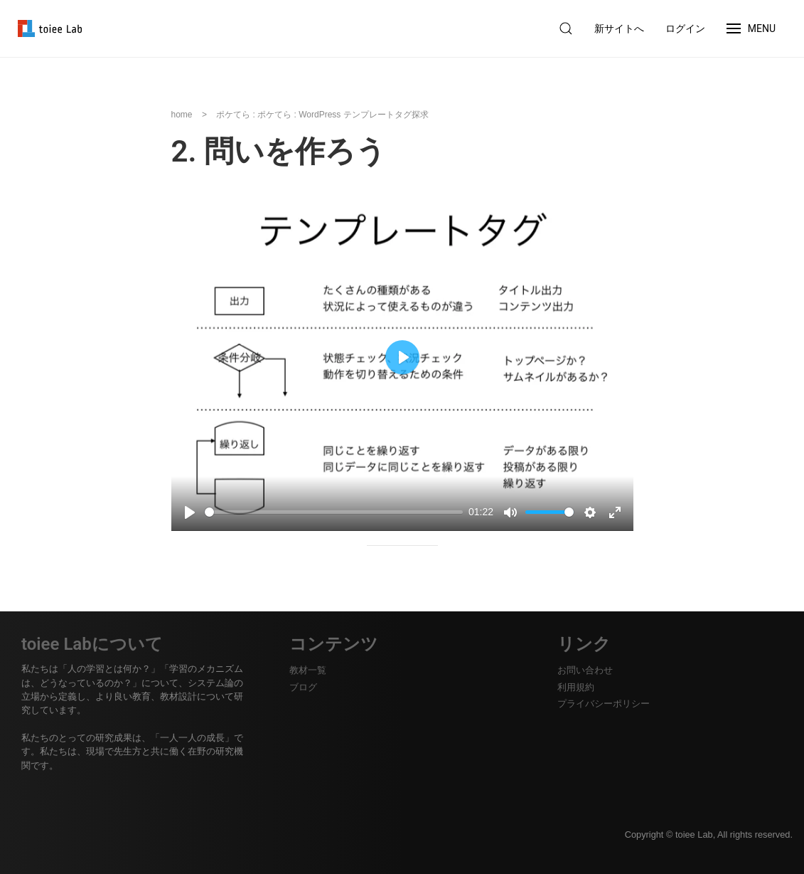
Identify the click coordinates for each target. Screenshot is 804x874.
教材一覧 (307, 670)
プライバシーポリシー (603, 703)
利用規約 (575, 687)
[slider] (334, 512)
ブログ (303, 687)
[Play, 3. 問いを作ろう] (189, 512)
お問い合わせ (585, 670)
